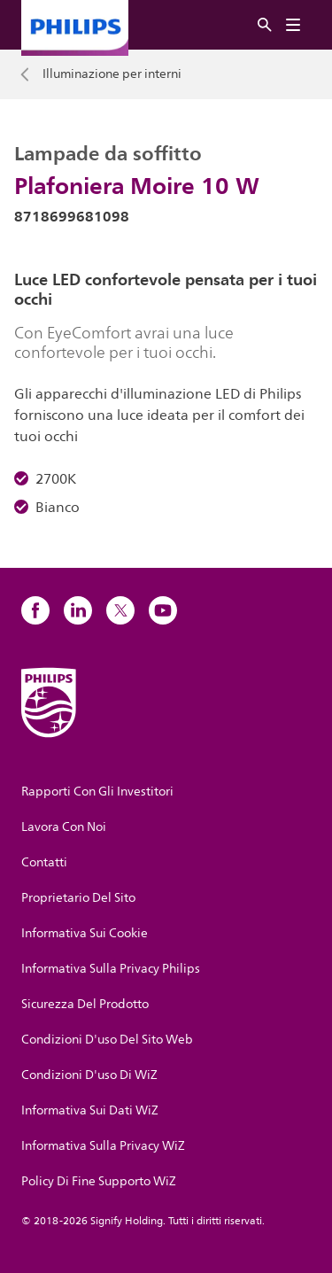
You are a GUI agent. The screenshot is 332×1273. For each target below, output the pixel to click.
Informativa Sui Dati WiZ (89, 1110)
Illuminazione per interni (111, 74)
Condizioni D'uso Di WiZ (89, 1075)
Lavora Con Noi (63, 827)
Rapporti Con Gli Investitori (97, 791)
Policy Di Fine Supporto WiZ (98, 1181)
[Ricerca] (264, 25)
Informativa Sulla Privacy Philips (110, 969)
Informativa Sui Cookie (84, 933)
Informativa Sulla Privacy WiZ (103, 1146)
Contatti (44, 862)
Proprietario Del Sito (78, 898)
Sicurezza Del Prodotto (85, 1004)
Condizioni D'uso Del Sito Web (107, 1039)
